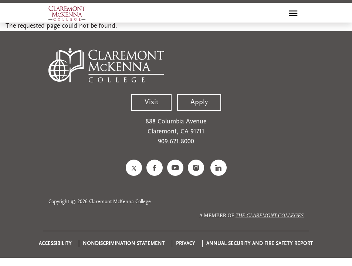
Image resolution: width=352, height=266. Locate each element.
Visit (151, 102)
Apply (199, 102)
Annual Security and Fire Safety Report (259, 243)
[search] (277, 13)
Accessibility (55, 243)
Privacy (185, 243)
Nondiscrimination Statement (124, 243)
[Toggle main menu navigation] (293, 13)
